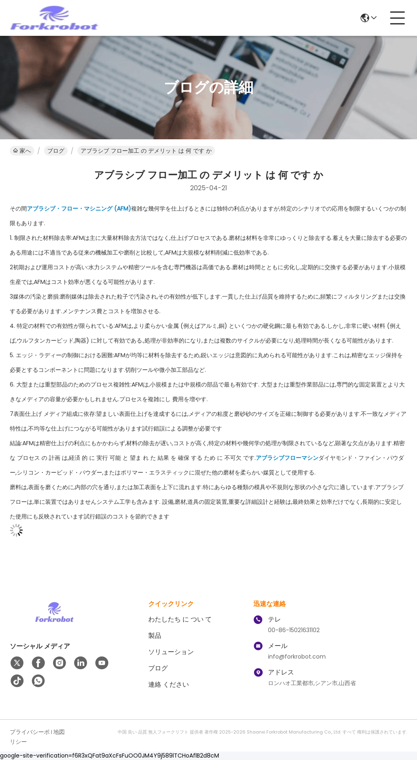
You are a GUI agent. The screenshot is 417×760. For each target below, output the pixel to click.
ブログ (55, 151)
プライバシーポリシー (30, 737)
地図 (59, 732)
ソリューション (171, 652)
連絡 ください (168, 684)
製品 (154, 635)
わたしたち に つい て (180, 619)
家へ (22, 151)
